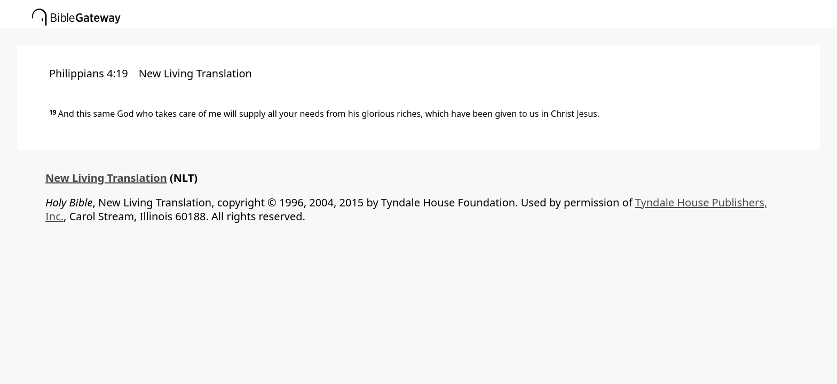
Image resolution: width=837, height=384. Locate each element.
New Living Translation (106, 178)
